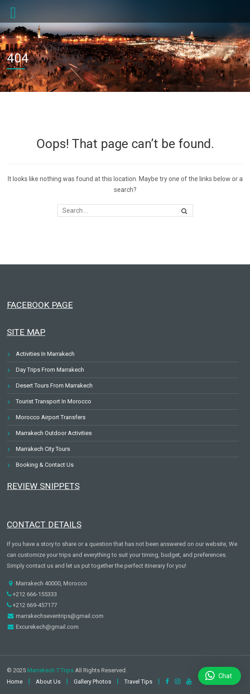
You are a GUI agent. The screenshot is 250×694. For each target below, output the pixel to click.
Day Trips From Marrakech (50, 369)
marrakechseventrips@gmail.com (59, 616)
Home (15, 681)
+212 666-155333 (34, 594)
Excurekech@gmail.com (46, 626)
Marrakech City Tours (43, 448)
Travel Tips (138, 681)
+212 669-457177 (34, 605)
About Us (48, 681)
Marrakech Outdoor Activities (54, 433)
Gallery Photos (92, 681)
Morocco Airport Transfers (50, 417)
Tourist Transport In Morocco (53, 401)
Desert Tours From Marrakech (54, 385)
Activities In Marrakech (45, 353)
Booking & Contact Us (45, 464)
